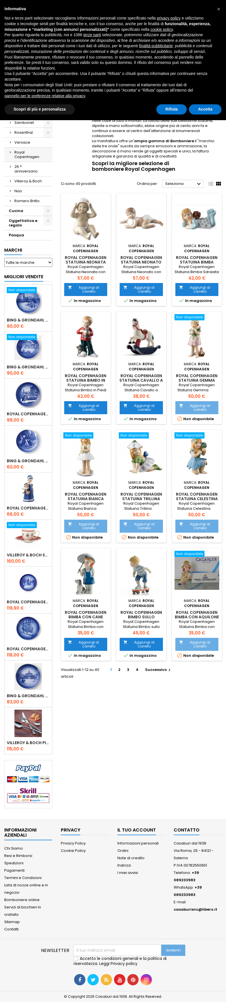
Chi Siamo (13, 848)
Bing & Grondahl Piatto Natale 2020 (28, 320)
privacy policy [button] (169, 18)
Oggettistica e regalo (23, 223)
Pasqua (16, 235)
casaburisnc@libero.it (195, 909)
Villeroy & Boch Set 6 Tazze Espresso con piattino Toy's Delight (28, 555)
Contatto (186, 830)
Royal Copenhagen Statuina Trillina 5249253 (141, 498)
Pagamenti (14, 870)
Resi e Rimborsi (18, 855)
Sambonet (24, 122)
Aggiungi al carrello (83, 289)
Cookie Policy (73, 850)
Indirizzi (124, 865)
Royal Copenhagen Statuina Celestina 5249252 (197, 498)
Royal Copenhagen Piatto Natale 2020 (28, 414)
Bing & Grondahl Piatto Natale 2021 (28, 696)
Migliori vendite (23, 276)
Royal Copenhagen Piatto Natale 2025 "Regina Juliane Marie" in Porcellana (28, 649)
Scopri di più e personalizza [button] (40, 109)
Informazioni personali (138, 843)
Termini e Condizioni (23, 877)
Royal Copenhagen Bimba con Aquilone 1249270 (197, 617)
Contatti (11, 929)
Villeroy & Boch (28, 181)
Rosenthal (23, 132)
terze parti (92, 35)
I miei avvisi (127, 872)
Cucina (16, 210)
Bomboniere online (22, 899)
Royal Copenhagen (26, 154)
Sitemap (12, 922)
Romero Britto (27, 201)
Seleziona (183, 184)
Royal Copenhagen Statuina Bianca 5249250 (85, 498)
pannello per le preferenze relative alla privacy (45, 96)
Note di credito (131, 858)
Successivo (158, 669)
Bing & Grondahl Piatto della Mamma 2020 (28, 461)
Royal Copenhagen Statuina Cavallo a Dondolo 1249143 (141, 380)
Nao (18, 191)
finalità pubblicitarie (156, 46)
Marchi (13, 250)
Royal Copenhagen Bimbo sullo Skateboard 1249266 (141, 617)
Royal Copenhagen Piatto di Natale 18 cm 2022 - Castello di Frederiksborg (28, 602)
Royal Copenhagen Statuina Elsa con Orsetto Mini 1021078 (28, 508)
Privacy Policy (73, 843)
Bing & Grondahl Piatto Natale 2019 (28, 367)
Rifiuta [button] (171, 109)
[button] (218, 9)
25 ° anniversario (26, 169)
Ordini (122, 850)
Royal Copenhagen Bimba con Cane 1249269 (85, 617)
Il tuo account (136, 830)
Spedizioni (13, 863)
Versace (22, 142)
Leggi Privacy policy (118, 963)
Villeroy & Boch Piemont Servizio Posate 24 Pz (28, 742)
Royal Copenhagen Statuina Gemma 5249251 (197, 380)
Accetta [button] (205, 109)
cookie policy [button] (161, 29)
